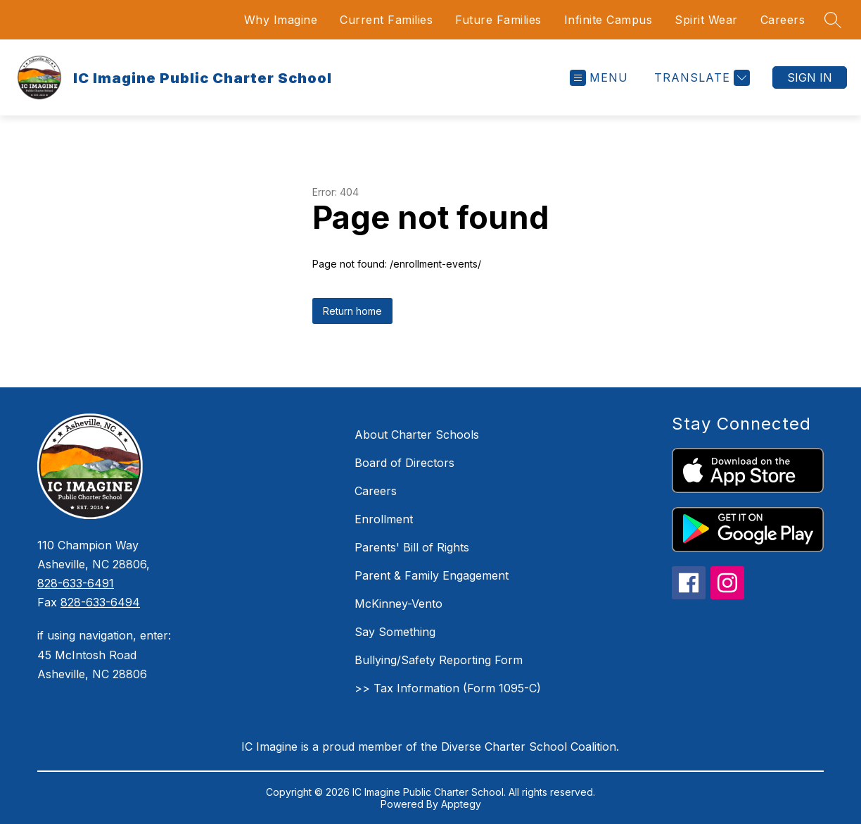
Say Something (395, 632)
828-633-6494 (100, 602)
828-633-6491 (75, 583)
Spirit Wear (706, 20)
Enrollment (384, 519)
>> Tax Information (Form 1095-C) (448, 688)
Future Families (498, 20)
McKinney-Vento (398, 604)
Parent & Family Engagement (432, 575)
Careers (782, 20)
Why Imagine (281, 20)
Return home (352, 311)
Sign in (809, 77)
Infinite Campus (608, 20)
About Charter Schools (417, 434)
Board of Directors (404, 463)
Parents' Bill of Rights (412, 547)
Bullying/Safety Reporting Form (439, 660)
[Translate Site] (700, 78)
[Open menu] (599, 78)
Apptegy (461, 804)
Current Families (386, 20)
